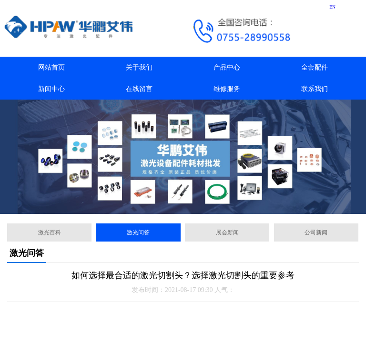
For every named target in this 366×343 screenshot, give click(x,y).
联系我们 (314, 88)
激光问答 (138, 232)
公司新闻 (316, 232)
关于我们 (139, 67)
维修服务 (227, 88)
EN (332, 7)
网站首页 (51, 67)
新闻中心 (51, 88)
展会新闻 (227, 232)
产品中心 (227, 67)
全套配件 (314, 67)
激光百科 (49, 232)
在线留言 (139, 88)
